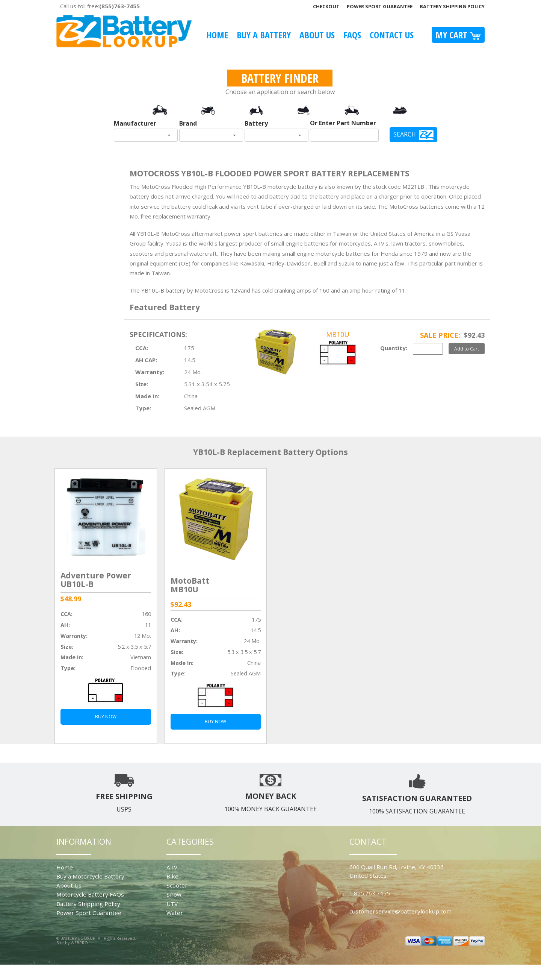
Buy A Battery (264, 35)
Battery (256, 123)
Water (174, 912)
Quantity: (393, 348)
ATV (171, 867)
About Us (317, 35)
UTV (172, 903)
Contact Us (392, 35)
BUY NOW (105, 716)
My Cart (458, 35)
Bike (172, 876)
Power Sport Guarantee (380, 6)
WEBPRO (79, 942)
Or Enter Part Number (343, 123)
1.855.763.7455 (369, 893)
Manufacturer (135, 123)
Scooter (176, 885)
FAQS (352, 35)
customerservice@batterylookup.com (400, 911)
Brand (188, 123)
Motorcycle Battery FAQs (90, 894)
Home (217, 35)
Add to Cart (466, 349)
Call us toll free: (100, 6)
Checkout (326, 6)
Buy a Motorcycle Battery (90, 876)
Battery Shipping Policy (452, 6)
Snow (173, 894)
